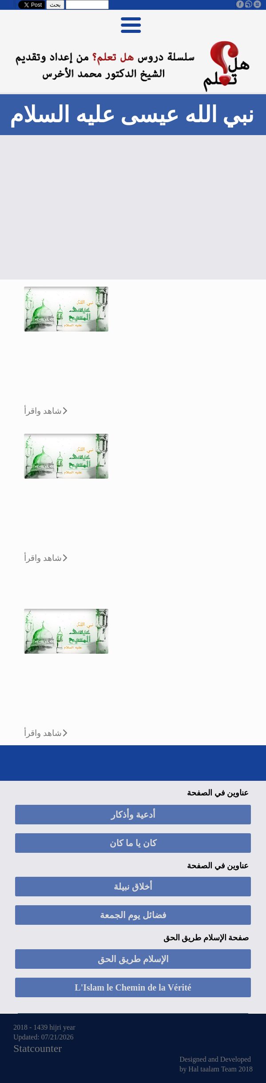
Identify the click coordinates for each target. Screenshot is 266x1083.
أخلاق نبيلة (133, 886)
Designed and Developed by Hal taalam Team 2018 (216, 1064)
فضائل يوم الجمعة (133, 915)
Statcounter (37, 1048)
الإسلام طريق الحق (133, 959)
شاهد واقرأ (43, 411)
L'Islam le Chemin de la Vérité (133, 987)
